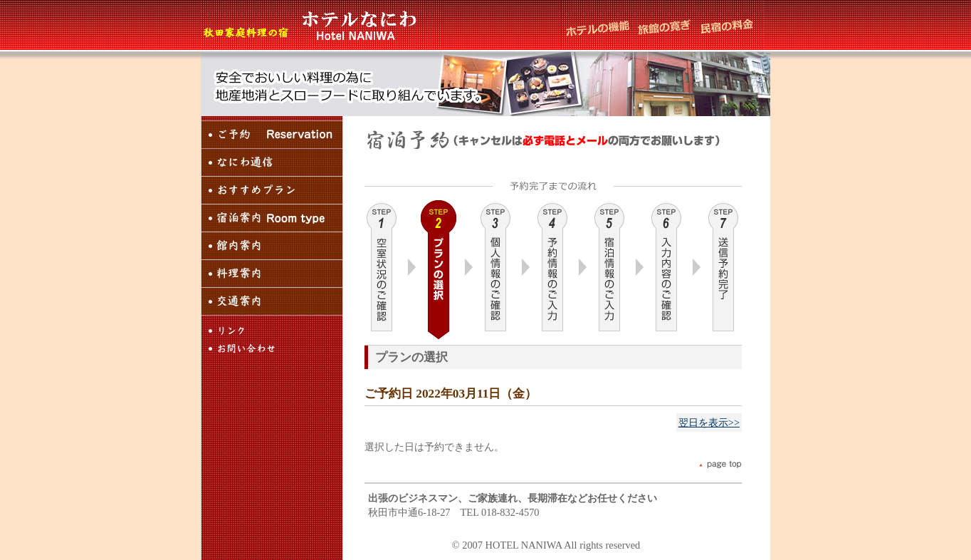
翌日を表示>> (709, 422)
